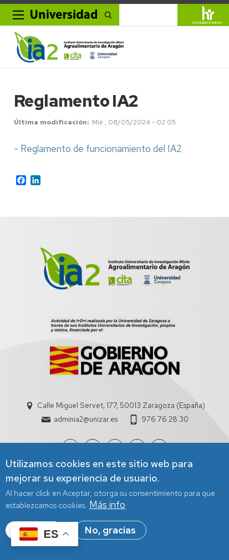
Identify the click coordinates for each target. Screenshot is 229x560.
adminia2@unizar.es (86, 419)
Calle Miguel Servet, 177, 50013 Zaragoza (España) (121, 405)
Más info (107, 505)
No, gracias (110, 531)
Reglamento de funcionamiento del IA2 (101, 149)
